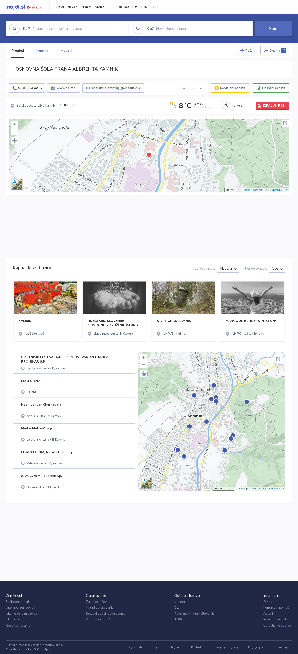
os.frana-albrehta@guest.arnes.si (116, 88)
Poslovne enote (191, 88)
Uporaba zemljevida (20, 607)
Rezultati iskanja (18, 625)
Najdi (273, 28)
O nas (267, 602)
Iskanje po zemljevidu (21, 613)
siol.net (124, 7)
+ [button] (14, 124)
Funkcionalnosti (17, 602)
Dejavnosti (135, 647)
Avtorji (268, 613)
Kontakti (42, 50)
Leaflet (246, 190)
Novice (72, 7)
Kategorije (174, 647)
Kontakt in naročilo (99, 619)
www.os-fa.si (66, 88)
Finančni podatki (274, 88)
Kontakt (196, 647)
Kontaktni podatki (233, 88)
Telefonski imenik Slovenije (194, 613)
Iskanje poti (14, 619)
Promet (86, 7)
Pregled (17, 50)
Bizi (135, 7)
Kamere (237, 106)
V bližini (66, 50)
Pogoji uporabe (258, 647)
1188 (154, 7)
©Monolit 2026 (260, 190)
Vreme (100, 7)
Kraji (155, 647)
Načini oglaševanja (100, 607)
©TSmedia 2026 (279, 190)
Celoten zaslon (285, 123)
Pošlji (249, 50)
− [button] (14, 131)
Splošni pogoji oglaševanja (105, 613)
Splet (60, 7)
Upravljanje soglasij (277, 625)
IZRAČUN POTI (274, 106)
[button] (14, 140)
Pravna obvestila (275, 619)
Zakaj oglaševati (98, 602)
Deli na (278, 50)
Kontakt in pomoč (276, 607)
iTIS (144, 7)
